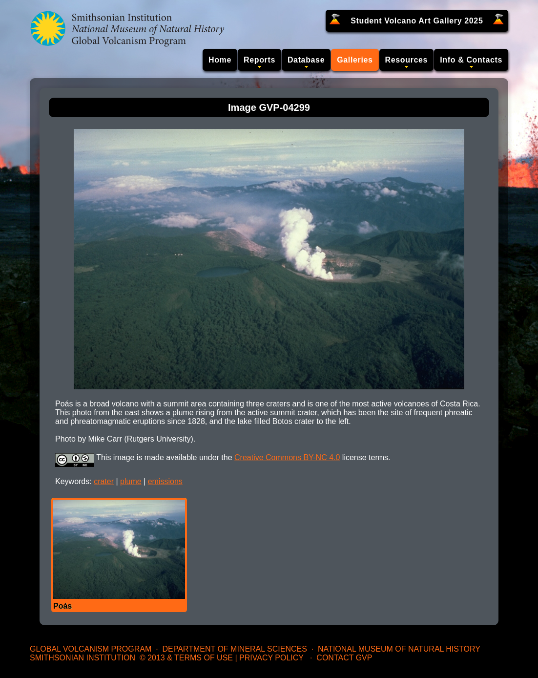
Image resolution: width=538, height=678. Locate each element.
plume (131, 481)
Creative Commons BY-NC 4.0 (287, 457)
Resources (406, 60)
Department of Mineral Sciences (234, 649)
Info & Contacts (471, 60)
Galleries (354, 60)
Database (306, 60)
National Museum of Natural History (399, 649)
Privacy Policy (271, 658)
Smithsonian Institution (82, 658)
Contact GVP (344, 658)
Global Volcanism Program (90, 649)
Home (219, 60)
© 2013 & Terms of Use (186, 658)
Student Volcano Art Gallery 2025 (417, 21)
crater (104, 481)
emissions (165, 481)
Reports (259, 60)
